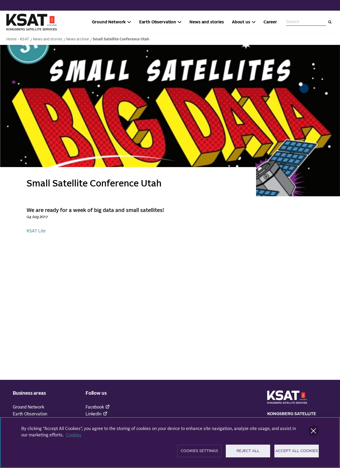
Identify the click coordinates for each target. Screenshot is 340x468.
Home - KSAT (17, 39)
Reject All (248, 453)
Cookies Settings (199, 453)
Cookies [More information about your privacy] (73, 437)
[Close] (313, 432)
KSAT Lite (36, 231)
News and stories (47, 39)
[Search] (330, 22)
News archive (77, 39)
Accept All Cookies (296, 453)
